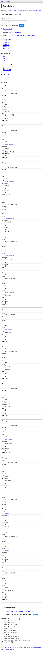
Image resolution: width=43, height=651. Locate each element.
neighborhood (29, 35)
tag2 (4, 58)
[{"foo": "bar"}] (7, 70)
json (10, 32)
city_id (22, 35)
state (18, 35)
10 (6, 422)
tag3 (4, 60)
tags (34, 35)
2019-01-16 (6, 47)
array (16, 611)
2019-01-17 (6, 48)
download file (16, 614)
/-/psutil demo (37, 10)
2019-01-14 (6, 43)
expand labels (26, 614)
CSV (13, 32)
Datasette (9, 647)
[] (3, 68)
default (12, 611)
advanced (18, 32)
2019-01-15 (6, 45)
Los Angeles (8, 329)
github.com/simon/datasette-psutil (18, 10)
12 (6, 495)
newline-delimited (24, 611)
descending (14, 25)
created (14, 35)
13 (6, 532)
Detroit (7, 476)
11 (6, 459)
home (3, 1)
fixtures (8, 1)
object (31, 611)
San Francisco (9, 108)
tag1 (4, 56)
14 (6, 569)
